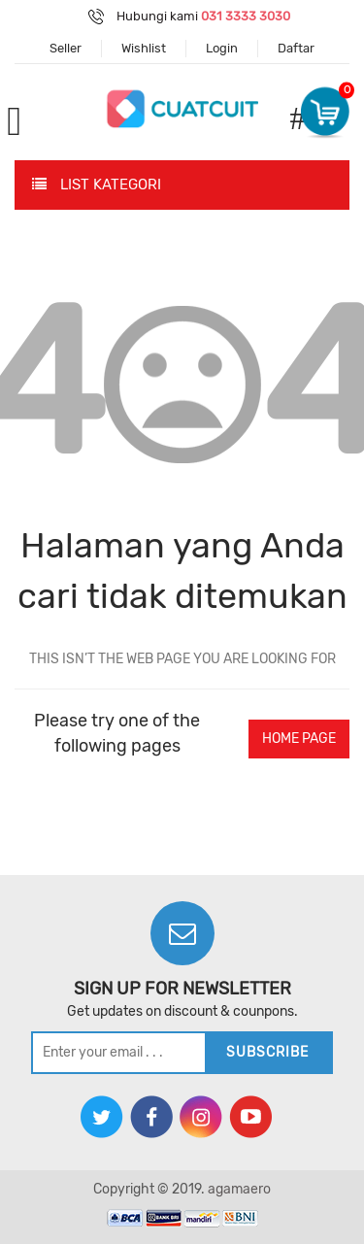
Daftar (296, 48)
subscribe (267, 1052)
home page (299, 738)
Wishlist (143, 48)
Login (222, 48)
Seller (66, 48)
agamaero (239, 1189)
